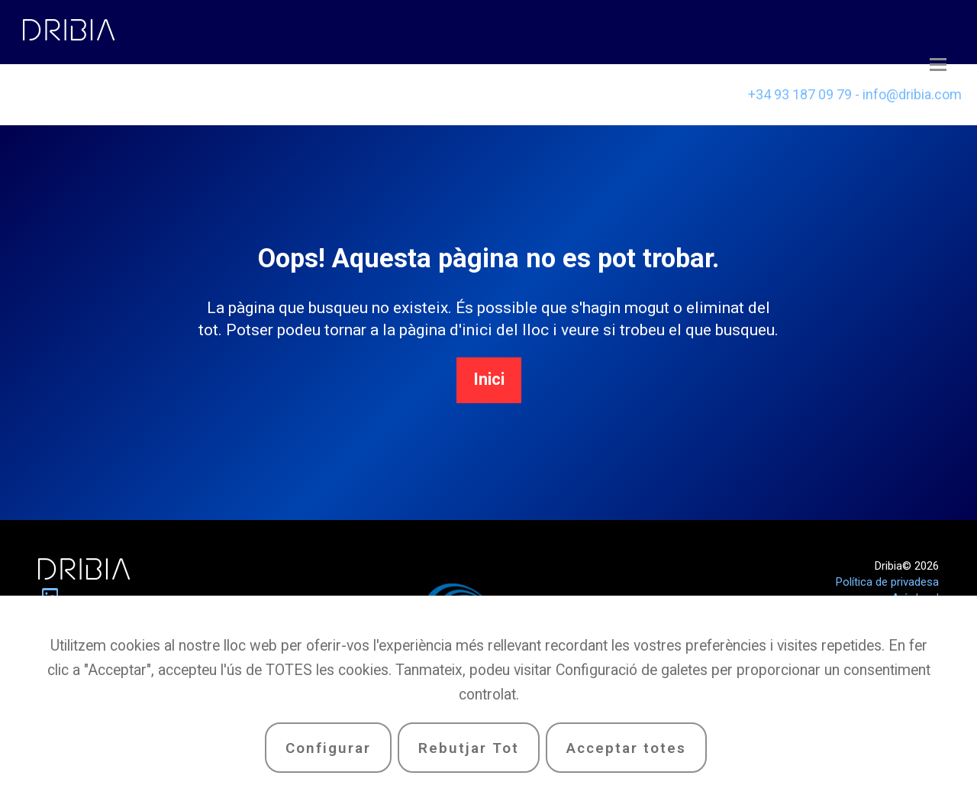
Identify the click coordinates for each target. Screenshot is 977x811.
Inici (489, 379)
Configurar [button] (328, 748)
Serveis (309, 94)
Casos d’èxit (82, 89)
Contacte (428, 94)
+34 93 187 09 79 (800, 94)
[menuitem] (555, 94)
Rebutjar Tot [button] (468, 748)
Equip (201, 94)
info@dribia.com (912, 94)
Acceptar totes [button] (626, 748)
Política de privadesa (887, 582)
